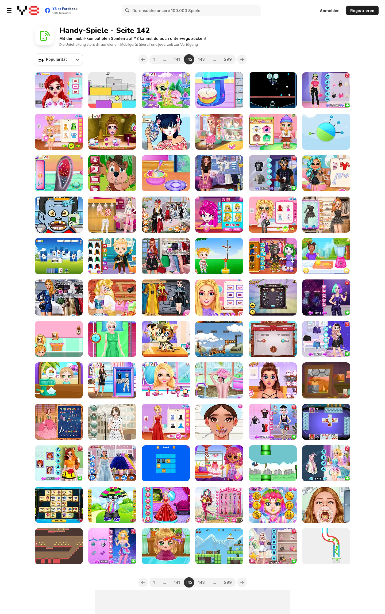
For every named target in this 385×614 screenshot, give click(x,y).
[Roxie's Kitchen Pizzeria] (219, 90)
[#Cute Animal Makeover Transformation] (59, 463)
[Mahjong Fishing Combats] (59, 505)
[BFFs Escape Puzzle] (112, 132)
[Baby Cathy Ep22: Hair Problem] (166, 546)
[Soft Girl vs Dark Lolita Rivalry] (273, 422)
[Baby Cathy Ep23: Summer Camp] (273, 132)
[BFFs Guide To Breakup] (112, 463)
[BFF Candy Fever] (219, 132)
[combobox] (59, 59)
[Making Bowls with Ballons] (166, 173)
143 (201, 59)
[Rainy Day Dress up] (112, 422)
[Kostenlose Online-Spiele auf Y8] (28, 10)
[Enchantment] (219, 463)
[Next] (242, 59)
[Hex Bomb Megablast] (273, 90)
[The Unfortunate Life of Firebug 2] (219, 339)
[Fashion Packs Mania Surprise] (273, 546)
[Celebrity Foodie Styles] (59, 132)
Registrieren (362, 10)
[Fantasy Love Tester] (273, 297)
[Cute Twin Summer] (59, 380)
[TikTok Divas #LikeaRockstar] (59, 297)
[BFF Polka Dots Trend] (112, 380)
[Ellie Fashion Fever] (166, 422)
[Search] (127, 10)
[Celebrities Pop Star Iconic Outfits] (326, 90)
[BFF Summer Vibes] (326, 173)
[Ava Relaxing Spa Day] (219, 380)
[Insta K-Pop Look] (326, 215)
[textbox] (59, 59)
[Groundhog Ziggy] (112, 173)
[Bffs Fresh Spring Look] (273, 215)
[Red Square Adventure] (59, 546)
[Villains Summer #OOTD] (166, 256)
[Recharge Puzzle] (166, 463)
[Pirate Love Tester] (273, 339)
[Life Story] (59, 422)
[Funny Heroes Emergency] (112, 256)
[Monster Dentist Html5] (59, 215)
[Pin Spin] (326, 132)
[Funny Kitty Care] (166, 339)
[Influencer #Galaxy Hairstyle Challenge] (326, 297)
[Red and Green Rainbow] (112, 90)
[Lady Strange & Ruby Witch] (166, 297)
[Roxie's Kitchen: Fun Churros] (59, 339)
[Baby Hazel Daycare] (219, 256)
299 (228, 59)
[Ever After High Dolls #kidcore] (219, 173)
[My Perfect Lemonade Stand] (326, 256)
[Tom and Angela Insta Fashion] (273, 256)
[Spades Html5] (326, 422)
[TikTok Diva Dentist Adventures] (326, 505)
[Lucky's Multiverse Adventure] (273, 173)
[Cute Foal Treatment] (166, 90)
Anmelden (330, 10)
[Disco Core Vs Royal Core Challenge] (112, 546)
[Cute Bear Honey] (112, 505)
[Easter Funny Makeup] (273, 505)
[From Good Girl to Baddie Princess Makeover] (326, 339)
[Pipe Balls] (326, 546)
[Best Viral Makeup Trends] (273, 380)
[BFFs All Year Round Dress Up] (326, 463)
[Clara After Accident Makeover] (112, 339)
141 (177, 59)
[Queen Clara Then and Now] (166, 505)
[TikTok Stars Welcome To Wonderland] (166, 215)
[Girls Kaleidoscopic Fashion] (166, 380)
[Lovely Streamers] (112, 297)
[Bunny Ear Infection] (59, 173)
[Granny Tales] (326, 380)
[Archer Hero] (219, 546)
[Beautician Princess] (219, 422)
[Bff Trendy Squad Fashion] (219, 297)
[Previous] (143, 59)
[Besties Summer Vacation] (59, 90)
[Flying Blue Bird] (273, 463)
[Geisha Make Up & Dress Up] (166, 132)
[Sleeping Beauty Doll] (219, 505)
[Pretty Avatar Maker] (219, 215)
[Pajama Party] (112, 215)
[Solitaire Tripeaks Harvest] (59, 256)
